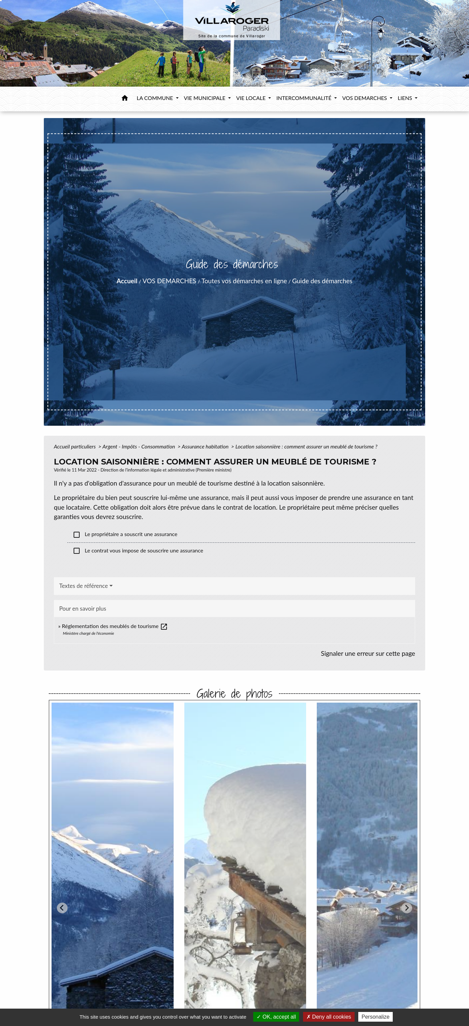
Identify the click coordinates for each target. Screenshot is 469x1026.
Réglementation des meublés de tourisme (115, 626)
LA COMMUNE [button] (156, 98)
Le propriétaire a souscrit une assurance (125, 535)
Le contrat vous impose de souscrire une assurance (138, 551)
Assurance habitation (206, 446)
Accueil (127, 281)
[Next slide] (406, 908)
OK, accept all (276, 1017)
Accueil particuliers (75, 446)
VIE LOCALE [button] (251, 98)
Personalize (376, 1017)
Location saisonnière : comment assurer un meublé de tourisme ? (306, 446)
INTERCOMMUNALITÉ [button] (304, 98)
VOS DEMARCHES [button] (365, 98)
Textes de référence (83, 585)
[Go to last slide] (62, 908)
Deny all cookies (328, 1017)
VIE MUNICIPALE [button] (205, 98)
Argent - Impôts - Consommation (139, 446)
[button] (124, 99)
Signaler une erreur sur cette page (368, 653)
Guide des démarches (322, 281)
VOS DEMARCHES (169, 281)
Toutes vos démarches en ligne (244, 281)
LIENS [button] (405, 98)
